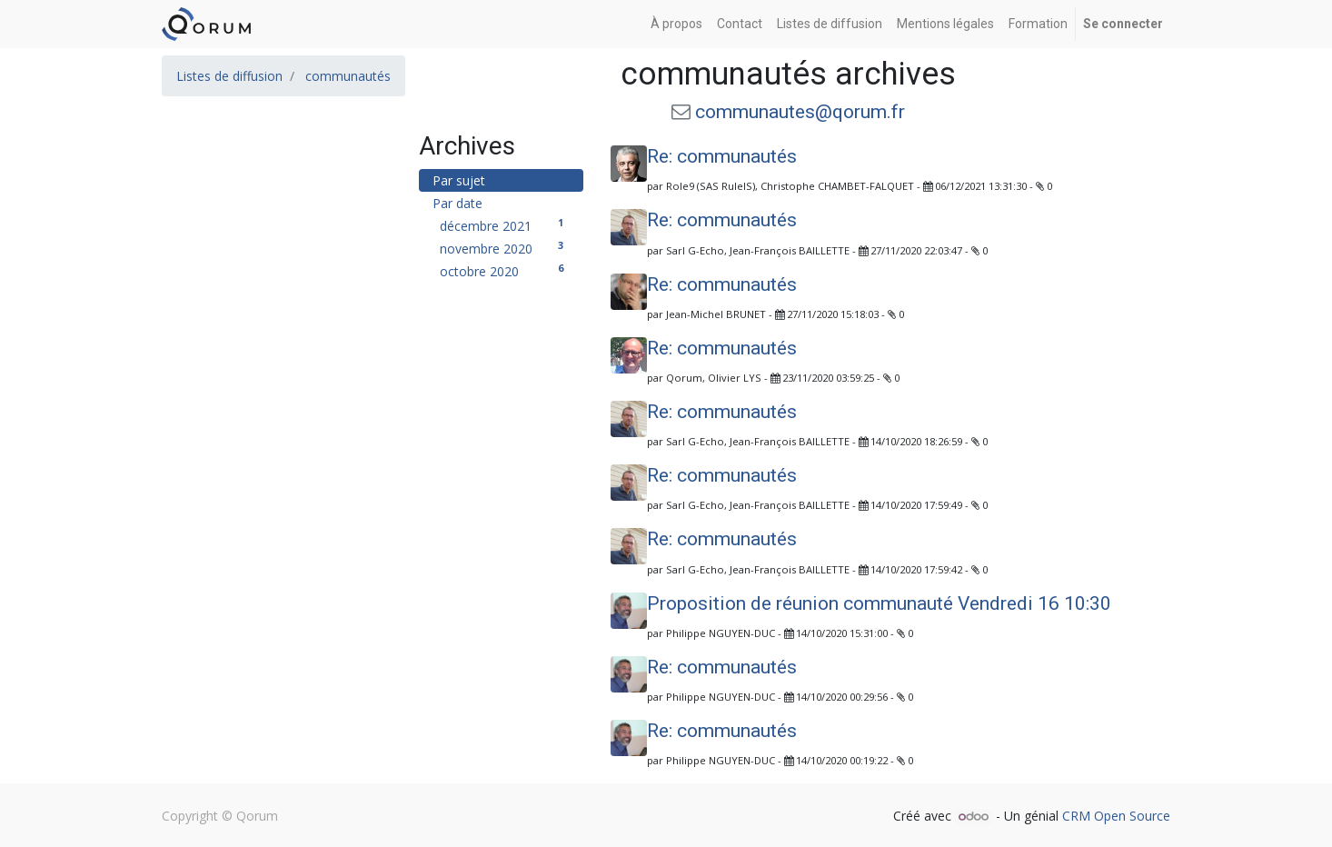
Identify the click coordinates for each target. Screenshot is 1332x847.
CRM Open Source (1116, 815)
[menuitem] (676, 24)
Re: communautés (722, 156)
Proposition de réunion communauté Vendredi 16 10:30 (879, 603)
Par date (457, 203)
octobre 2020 (505, 271)
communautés (348, 76)
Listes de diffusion (229, 76)
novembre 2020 (505, 248)
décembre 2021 (505, 225)
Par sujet (458, 180)
